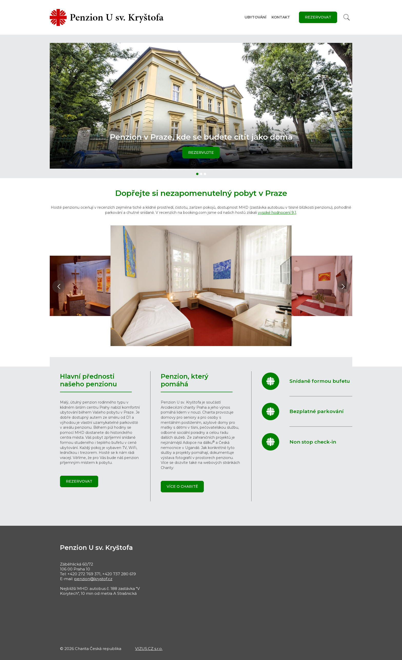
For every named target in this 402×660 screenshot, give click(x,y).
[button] (197, 174)
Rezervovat (318, 17)
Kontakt (281, 17)
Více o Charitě (182, 486)
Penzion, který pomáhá (184, 380)
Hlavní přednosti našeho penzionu (88, 380)
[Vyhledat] (346, 17)
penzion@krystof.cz (93, 578)
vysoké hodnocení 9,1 (277, 212)
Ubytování (255, 17)
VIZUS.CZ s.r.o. (149, 648)
